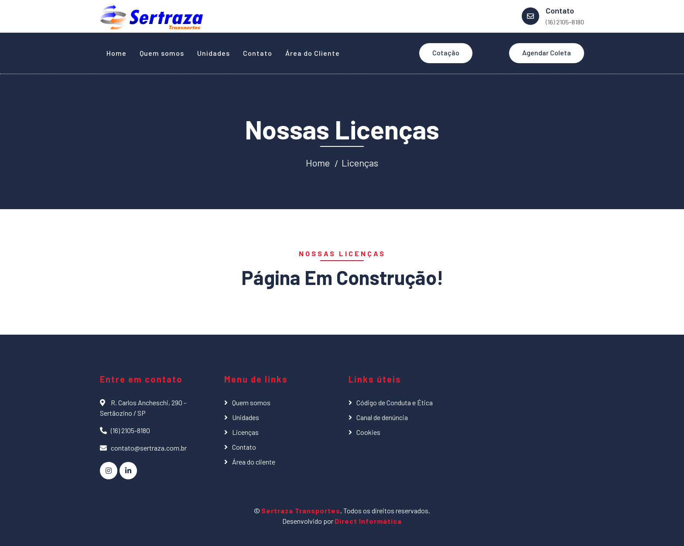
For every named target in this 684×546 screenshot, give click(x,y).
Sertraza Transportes (300, 510)
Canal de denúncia (382, 417)
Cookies (368, 432)
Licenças (360, 162)
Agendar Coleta (546, 52)
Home (116, 53)
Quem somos (162, 53)
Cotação (445, 52)
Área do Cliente (312, 53)
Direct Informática (368, 521)
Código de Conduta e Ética (394, 402)
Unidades (213, 53)
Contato (257, 53)
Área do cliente (253, 462)
